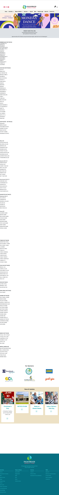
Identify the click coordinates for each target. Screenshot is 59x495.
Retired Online (33, 473)
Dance (1, 471)
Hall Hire (32, 471)
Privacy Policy (48, 475)
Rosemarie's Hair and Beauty (35, 475)
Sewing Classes (3, 492)
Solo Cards (2, 484)
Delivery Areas (18, 481)
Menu (16, 479)
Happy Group (2, 481)
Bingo (1, 479)
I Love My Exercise (3, 488)
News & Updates (49, 477)
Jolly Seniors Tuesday (4, 473)
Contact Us (48, 479)
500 (0, 475)
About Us (47, 471)
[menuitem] (6, 11)
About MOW (17, 471)
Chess (1, 482)
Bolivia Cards (2, 477)
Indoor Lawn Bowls (3, 486)
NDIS (16, 475)
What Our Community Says (51, 473)
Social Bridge (2, 490)
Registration (17, 473)
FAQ (16, 477)
